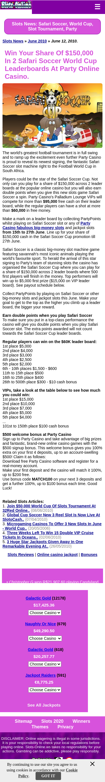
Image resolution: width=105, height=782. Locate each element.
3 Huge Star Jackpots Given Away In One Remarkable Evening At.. (43, 543)
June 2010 (37, 41)
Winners (81, 721)
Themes (40, 726)
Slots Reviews (21, 554)
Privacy (65, 726)
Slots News (13, 41)
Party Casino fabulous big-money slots (46, 225)
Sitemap (23, 721)
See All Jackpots (44, 705)
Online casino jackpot (57, 554)
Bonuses (89, 554)
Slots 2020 (52, 721)
